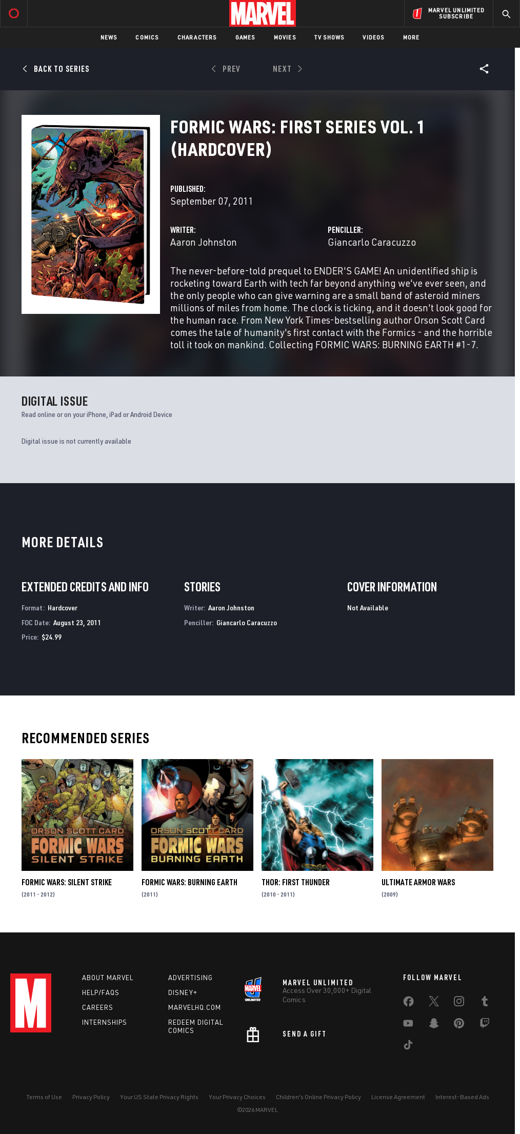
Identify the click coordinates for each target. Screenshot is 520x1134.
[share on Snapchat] (434, 1025)
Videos (373, 37)
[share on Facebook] (408, 1004)
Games (245, 37)
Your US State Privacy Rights (159, 1097)
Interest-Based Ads (462, 1097)
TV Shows (329, 37)
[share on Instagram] (459, 1003)
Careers (97, 1007)
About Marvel (107, 977)
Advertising (190, 977)
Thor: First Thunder (296, 882)
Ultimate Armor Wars (418, 882)
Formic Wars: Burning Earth (189, 882)
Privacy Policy (91, 1097)
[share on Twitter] (434, 1003)
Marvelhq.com (194, 1007)
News (109, 37)
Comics (146, 37)
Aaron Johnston (203, 242)
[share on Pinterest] (459, 1025)
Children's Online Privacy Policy (318, 1097)
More (411, 37)
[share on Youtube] (408, 1025)
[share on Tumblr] (484, 1003)
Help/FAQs (100, 992)
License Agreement (398, 1097)
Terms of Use (44, 1097)
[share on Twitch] (484, 1025)
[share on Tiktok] (408, 1047)
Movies (285, 37)
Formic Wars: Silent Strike (67, 882)
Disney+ (182, 992)
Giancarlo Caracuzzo (372, 242)
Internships (104, 1022)
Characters (197, 37)
